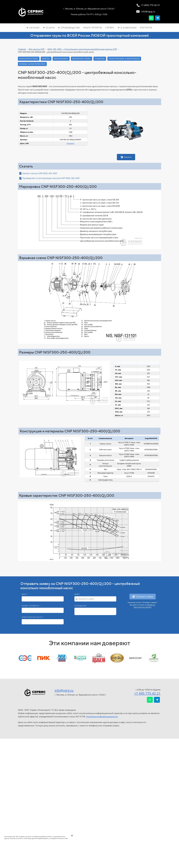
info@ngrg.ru (64, 690)
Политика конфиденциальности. (102, 716)
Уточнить (70, 143)
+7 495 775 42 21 (147, 693)
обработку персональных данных (144, 606)
